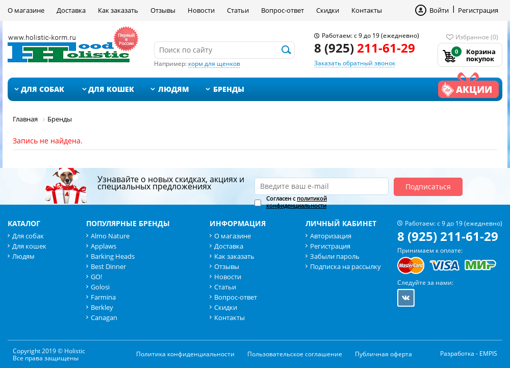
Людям (173, 89)
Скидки (327, 10)
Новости (201, 10)
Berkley (102, 307)
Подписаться (428, 186)
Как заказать (118, 10)
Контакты (366, 10)
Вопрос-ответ (282, 10)
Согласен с (296, 202)
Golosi (100, 286)
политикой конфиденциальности (296, 201)
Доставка (71, 10)
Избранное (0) (476, 37)
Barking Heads (113, 256)
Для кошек (111, 89)
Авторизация (330, 235)
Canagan (104, 317)
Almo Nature (110, 235)
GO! (96, 276)
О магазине (26, 10)
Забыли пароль (335, 256)
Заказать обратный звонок (354, 63)
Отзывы (162, 10)
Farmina (103, 297)
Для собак (42, 89)
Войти (439, 10)
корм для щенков (214, 63)
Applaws (103, 246)
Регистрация (478, 10)
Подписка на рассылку (345, 266)
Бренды (228, 89)
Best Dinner (108, 266)
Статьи (238, 10)
